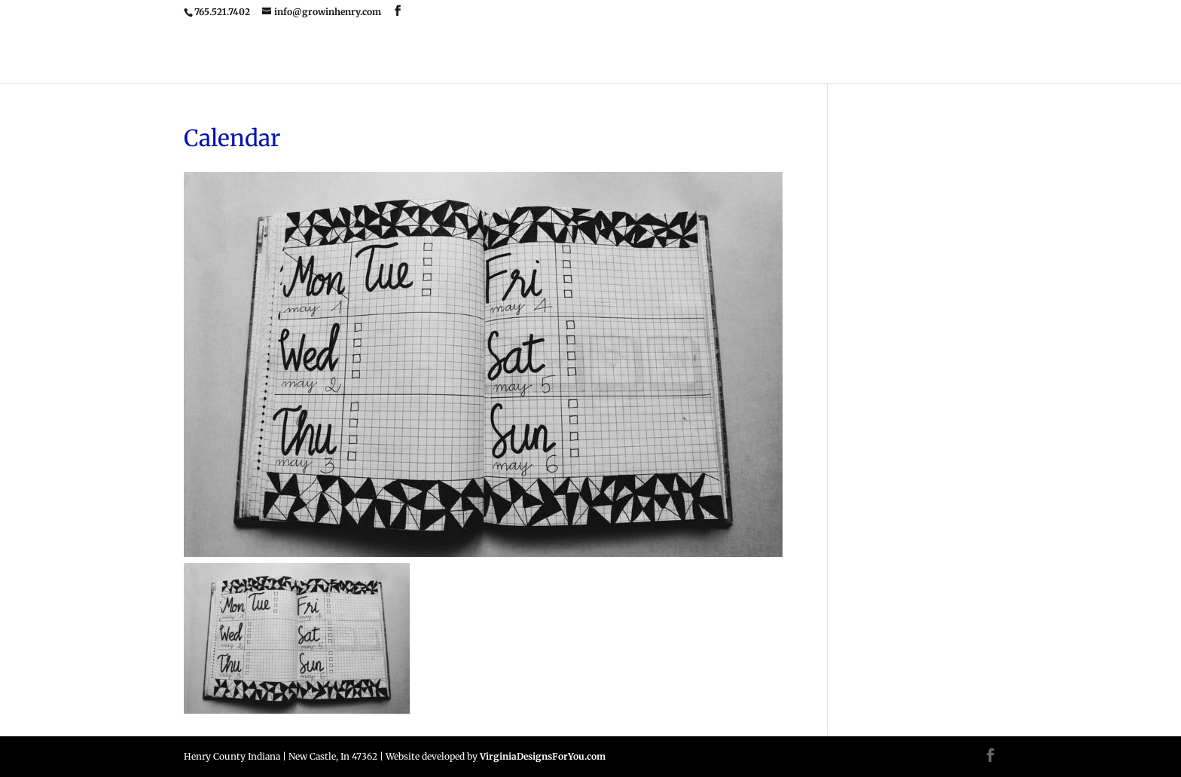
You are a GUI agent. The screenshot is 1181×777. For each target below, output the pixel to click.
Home (481, 55)
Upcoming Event (632, 55)
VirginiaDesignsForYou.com (543, 756)
